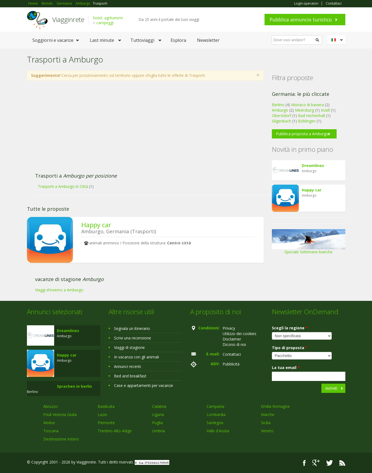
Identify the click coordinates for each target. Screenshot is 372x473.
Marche (267, 414)
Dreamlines (313, 165)
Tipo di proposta (290, 347)
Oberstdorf (281, 115)
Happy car (96, 224)
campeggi (104, 22)
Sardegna (215, 422)
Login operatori (306, 3)
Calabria (159, 406)
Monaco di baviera (307, 104)
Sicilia (265, 422)
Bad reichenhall (311, 115)
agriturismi (113, 17)
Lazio (102, 414)
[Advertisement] (140, 130)
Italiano (337, 40)
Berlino (278, 104)
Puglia (157, 422)
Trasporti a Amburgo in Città (63, 186)
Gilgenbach (281, 121)
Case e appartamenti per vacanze (143, 385)
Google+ (316, 462)
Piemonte (106, 422)
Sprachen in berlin (74, 386)
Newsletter (208, 40)
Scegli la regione (290, 327)
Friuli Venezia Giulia (60, 414)
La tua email (286, 367)
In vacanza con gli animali (136, 357)
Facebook (304, 462)
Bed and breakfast (130, 376)
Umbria (158, 430)
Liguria (158, 414)
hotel (97, 17)
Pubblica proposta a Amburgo (302, 133)
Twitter (329, 462)
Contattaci (334, 3)
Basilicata (106, 406)
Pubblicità (231, 364)
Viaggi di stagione (129, 347)
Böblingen (307, 121)
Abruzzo (50, 406)
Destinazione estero (61, 439)
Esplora (178, 40)
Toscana (51, 430)
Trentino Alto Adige (115, 430)
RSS (342, 462)
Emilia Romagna (275, 406)
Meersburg (304, 110)
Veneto (267, 430)
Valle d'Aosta (218, 430)
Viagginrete (68, 19)
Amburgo (280, 110)
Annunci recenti (127, 366)
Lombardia (216, 414)
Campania (215, 406)
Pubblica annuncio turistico (301, 19)
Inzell (325, 110)
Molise (49, 422)
